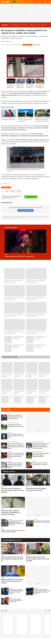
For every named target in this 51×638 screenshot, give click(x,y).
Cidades (6, 191)
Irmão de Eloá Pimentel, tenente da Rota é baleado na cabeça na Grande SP (12, 557)
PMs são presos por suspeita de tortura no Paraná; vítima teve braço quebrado (12, 488)
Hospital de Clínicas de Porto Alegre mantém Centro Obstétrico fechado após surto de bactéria (16, 521)
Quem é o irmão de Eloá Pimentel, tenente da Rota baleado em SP (15, 599)
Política (10, 586)
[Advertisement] (36, 530)
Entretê (6, 254)
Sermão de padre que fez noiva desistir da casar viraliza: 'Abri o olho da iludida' (37, 557)
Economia (10, 459)
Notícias (18, 191)
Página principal (7, 2)
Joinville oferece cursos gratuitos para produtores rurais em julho (42, 520)
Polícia (2, 507)
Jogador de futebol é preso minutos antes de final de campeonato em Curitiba (12, 579)
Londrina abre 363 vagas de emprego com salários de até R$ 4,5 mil (13, 529)
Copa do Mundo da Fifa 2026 (13, 421)
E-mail (45, 1)
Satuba (31, 91)
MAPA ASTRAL (31, 1)
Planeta (12, 191)
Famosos (9, 449)
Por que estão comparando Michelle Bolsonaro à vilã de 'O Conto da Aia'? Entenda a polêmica (16, 589)
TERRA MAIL (38, 1)
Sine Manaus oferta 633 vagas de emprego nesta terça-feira (36, 487)
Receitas (34, 459)
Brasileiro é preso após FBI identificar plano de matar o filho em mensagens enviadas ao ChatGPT (42, 589)
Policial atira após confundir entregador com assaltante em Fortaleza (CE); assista (10, 511)
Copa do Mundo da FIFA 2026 (14, 2)
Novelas (9, 430)
